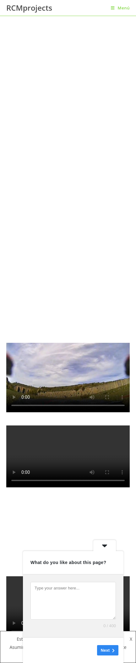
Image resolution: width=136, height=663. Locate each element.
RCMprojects (29, 8)
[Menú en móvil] (120, 8)
